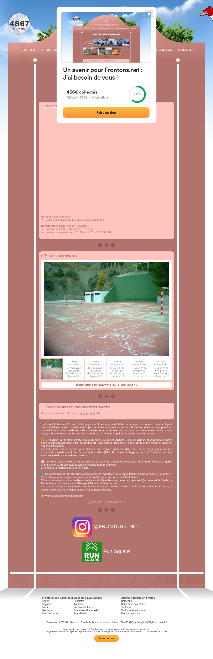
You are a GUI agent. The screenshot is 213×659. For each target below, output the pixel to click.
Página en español (157, 622)
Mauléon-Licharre (83, 607)
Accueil (28, 50)
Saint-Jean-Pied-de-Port (87, 610)
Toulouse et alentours (133, 610)
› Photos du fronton (59, 255)
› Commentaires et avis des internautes (75, 407)
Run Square (106, 551)
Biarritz (46, 607)
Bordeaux (126, 601)
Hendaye (47, 610)
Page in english (139, 622)
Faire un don (106, 638)
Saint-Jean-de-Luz (52, 613)
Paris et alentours (130, 613)
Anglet (45, 601)
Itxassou (78, 604)
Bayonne (47, 604)
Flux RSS (125, 622)
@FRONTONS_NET (106, 526)
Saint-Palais (80, 613)
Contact (185, 50)
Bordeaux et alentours (133, 604)
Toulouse (126, 607)
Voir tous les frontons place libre (64, 495)
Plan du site (86, 622)
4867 (19, 23)
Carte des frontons (101, 622)
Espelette (79, 601)
